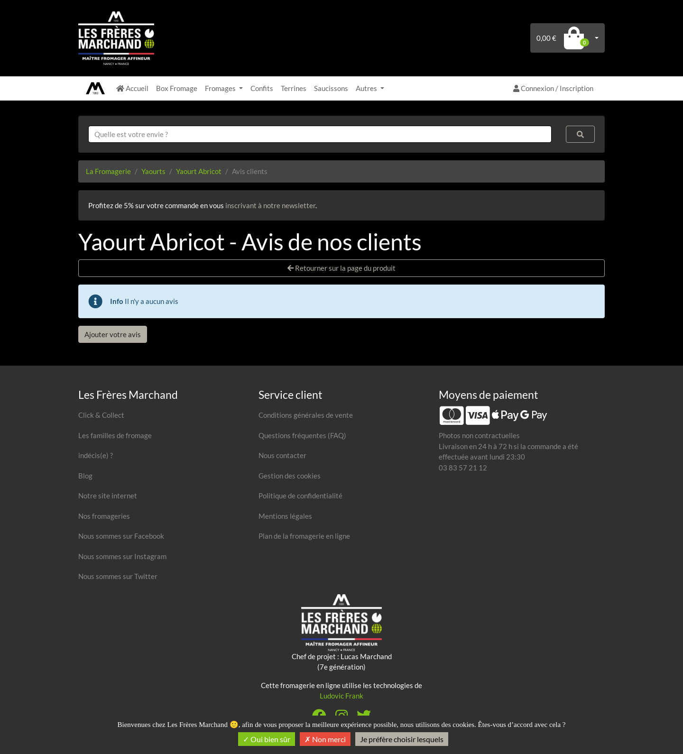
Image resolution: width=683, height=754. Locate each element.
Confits (261, 88)
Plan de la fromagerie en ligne (304, 536)
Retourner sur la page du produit (341, 268)
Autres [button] (367, 88)
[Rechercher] (580, 134)
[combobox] (320, 134)
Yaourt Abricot (199, 171)
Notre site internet (107, 495)
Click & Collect (101, 415)
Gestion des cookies (289, 475)
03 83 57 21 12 (463, 467)
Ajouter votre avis (112, 334)
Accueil (132, 88)
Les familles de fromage (115, 435)
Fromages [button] (221, 88)
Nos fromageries (104, 516)
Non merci (325, 739)
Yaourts (153, 171)
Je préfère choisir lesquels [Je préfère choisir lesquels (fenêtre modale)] (401, 739)
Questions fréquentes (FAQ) (302, 435)
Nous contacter (282, 455)
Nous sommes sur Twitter (117, 576)
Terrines (293, 88)
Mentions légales (285, 516)
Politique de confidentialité (300, 495)
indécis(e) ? (95, 455)
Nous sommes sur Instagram (122, 556)
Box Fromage (176, 88)
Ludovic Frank (341, 695)
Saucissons (331, 88)
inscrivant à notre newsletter (270, 205)
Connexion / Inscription (553, 88)
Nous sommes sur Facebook (121, 536)
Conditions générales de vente (305, 415)
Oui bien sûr (266, 739)
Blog (85, 475)
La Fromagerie (108, 171)
